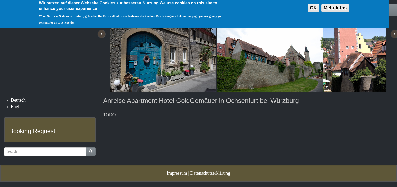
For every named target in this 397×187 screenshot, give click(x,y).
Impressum (177, 173)
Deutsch (18, 100)
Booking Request (32, 131)
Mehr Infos (335, 5)
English (18, 106)
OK (313, 5)
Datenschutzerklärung (210, 173)
